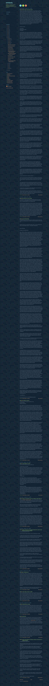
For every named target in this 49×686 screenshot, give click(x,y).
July (8, 63)
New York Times (33, 620)
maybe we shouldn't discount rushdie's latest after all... (32, 498)
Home (31, 679)
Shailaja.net (8, 74)
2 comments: (41, 398)
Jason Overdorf (9, 86)
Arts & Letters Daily (9, 81)
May (8, 65)
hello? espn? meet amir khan (27, 9)
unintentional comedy (26, 604)
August (9, 43)
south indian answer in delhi (27, 591)
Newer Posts (21, 679)
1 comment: (41, 637)
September (9, 42)
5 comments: (41, 600)
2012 (8, 28)
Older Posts (41, 679)
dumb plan (24, 616)
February (9, 68)
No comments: (41, 216)
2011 (8, 29)
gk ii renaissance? (25, 572)
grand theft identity (25, 218)
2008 (8, 33)
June (8, 64)
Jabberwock (8, 79)
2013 (8, 27)
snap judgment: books (26, 463)
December (9, 38)
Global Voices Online (10, 82)
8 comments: (41, 589)
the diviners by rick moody (27, 198)
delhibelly (9, 3)
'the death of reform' (25, 400)
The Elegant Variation (10, 80)
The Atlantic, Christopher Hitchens (26, 499)
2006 (8, 36)
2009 (8, 32)
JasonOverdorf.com (9, 73)
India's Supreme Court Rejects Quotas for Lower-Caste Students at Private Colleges (32, 530)
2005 (8, 37)
